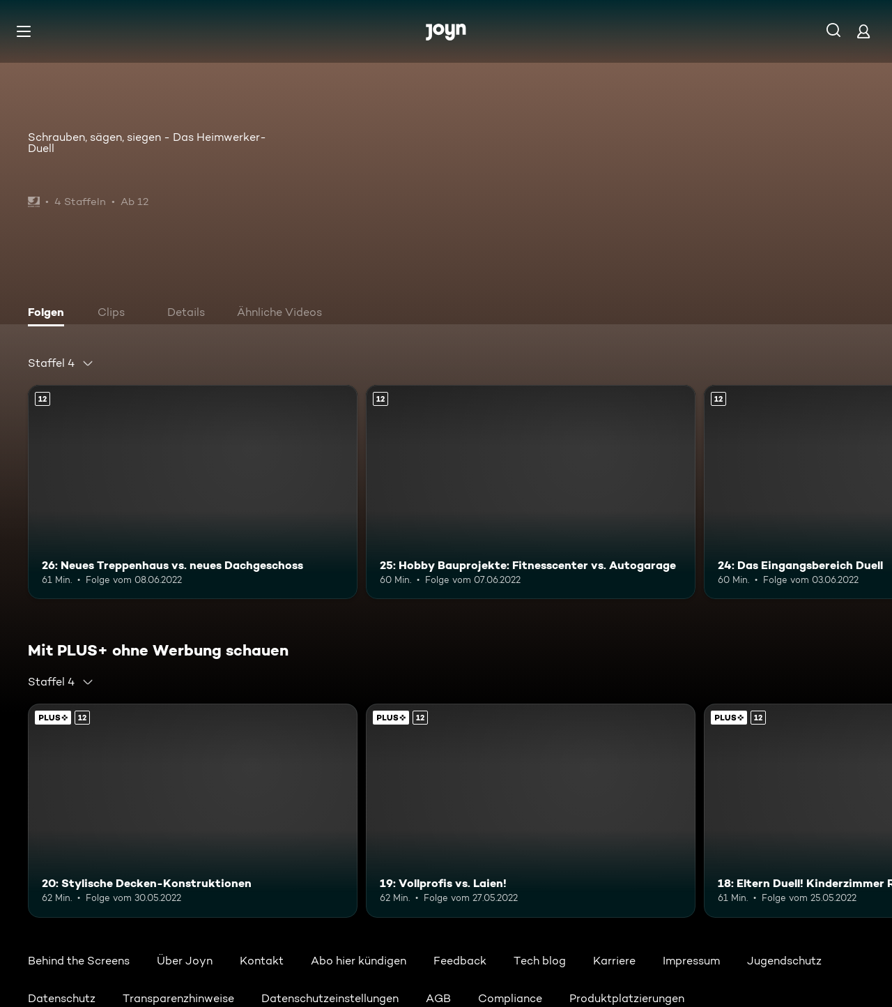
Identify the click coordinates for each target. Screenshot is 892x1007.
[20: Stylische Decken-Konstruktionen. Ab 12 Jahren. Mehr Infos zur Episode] (192, 811)
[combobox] (61, 363)
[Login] (863, 31)
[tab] (49, 313)
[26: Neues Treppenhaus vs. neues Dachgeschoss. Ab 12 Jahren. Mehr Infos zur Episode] (192, 492)
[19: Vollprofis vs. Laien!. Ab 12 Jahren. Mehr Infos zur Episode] (530, 811)
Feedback (459, 960)
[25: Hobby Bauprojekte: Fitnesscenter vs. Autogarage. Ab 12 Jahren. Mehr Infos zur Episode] (530, 492)
